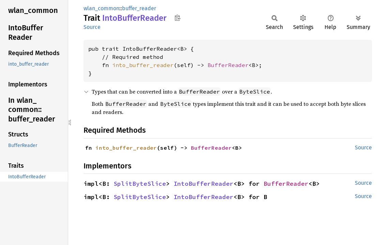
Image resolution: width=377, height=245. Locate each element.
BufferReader (228, 65)
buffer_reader (139, 8)
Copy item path (177, 17)
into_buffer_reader (143, 65)
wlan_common (101, 8)
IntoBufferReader (203, 183)
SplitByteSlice (140, 183)
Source (92, 27)
